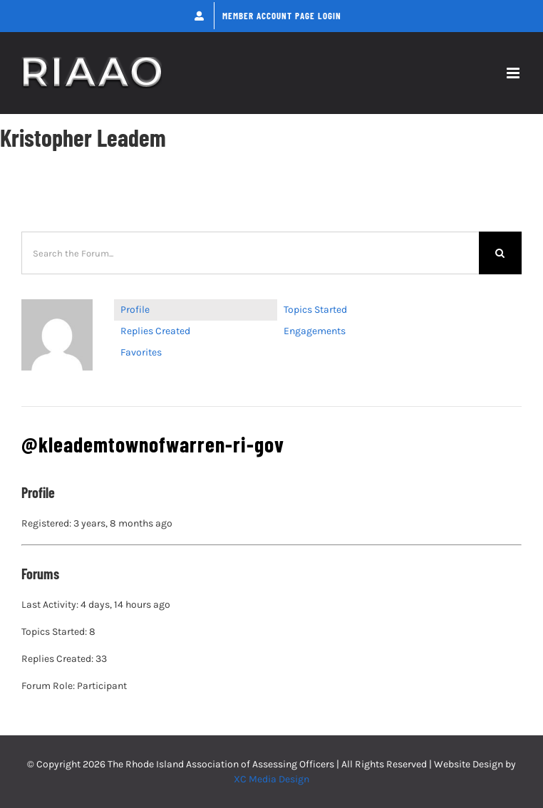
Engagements (315, 331)
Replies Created (155, 331)
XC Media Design (271, 779)
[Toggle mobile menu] (514, 73)
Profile (135, 310)
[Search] (500, 253)
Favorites (141, 352)
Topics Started (315, 310)
